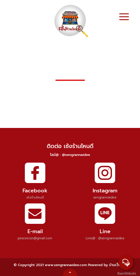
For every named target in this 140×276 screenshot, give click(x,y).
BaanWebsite (126, 273)
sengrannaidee (105, 197)
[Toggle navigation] (124, 17)
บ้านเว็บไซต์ (117, 265)
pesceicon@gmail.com (35, 238)
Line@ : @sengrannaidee (105, 238)
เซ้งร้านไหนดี (35, 197)
